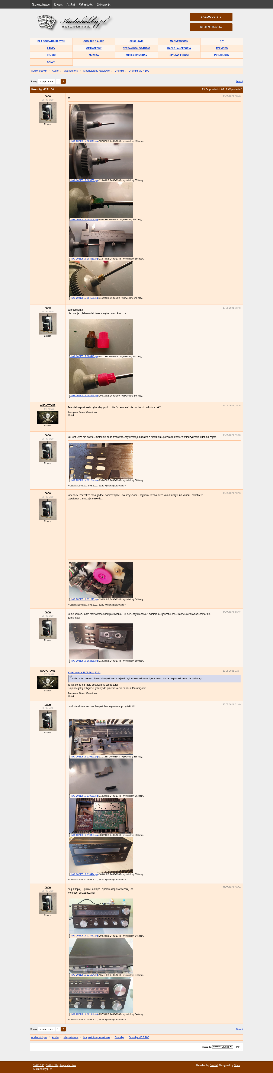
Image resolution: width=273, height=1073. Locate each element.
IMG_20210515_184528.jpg (83, 298)
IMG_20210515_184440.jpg (83, 356)
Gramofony (94, 48)
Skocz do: (207, 1047)
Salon (51, 62)
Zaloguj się (86, 4)
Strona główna (41, 4)
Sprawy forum (179, 55)
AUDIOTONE (47, 405)
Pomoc (58, 4)
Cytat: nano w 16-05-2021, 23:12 (84, 672)
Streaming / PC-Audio (136, 48)
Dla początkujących (51, 41)
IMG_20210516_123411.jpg (83, 936)
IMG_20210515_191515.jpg (83, 599)
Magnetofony (179, 41)
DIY (222, 41)
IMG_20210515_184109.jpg (83, 219)
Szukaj (71, 4)
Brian (237, 1065)
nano (48, 96)
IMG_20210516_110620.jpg (83, 757)
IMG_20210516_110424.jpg (83, 874)
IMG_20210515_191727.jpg (83, 480)
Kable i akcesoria (179, 48)
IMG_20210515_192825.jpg (83, 661)
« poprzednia (46, 81)
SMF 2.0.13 (38, 1065)
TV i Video (222, 48)
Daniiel (214, 1065)
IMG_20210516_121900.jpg (83, 1014)
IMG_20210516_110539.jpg (83, 796)
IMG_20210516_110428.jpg (83, 835)
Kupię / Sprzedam (137, 55)
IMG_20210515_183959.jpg (83, 180)
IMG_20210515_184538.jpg (83, 395)
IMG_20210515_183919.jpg (83, 259)
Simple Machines (68, 1065)
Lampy (51, 48)
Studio (51, 55)
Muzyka (94, 55)
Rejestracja (103, 4)
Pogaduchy (221, 55)
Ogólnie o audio (94, 41)
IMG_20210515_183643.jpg (83, 141)
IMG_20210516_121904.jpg (83, 975)
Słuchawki (136, 41)
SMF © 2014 (52, 1065)
